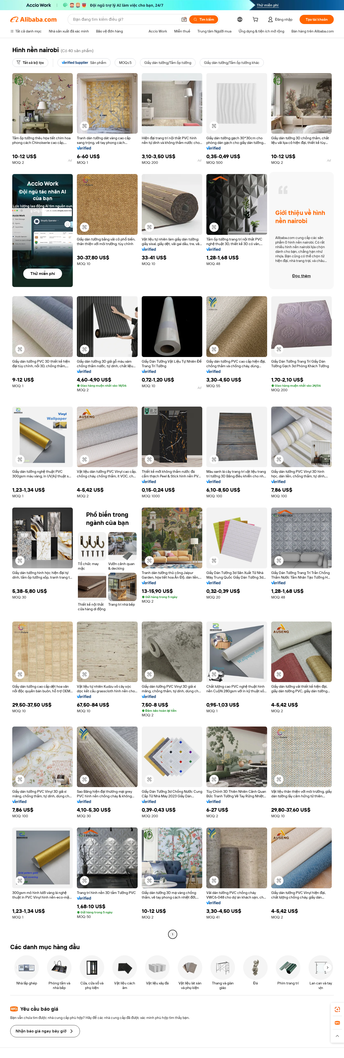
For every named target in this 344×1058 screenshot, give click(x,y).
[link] (337, 1009)
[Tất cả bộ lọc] (30, 62)
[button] (184, 19)
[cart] (256, 20)
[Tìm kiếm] (203, 19)
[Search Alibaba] (125, 19)
